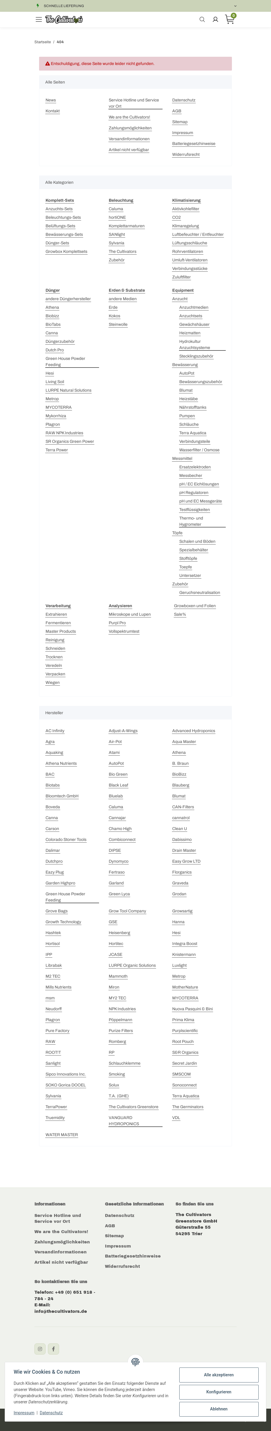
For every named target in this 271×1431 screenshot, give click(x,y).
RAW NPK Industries (64, 433)
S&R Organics (185, 1052)
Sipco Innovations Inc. (66, 1074)
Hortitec (116, 943)
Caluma (116, 209)
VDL (176, 1118)
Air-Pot (115, 741)
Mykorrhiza (56, 416)
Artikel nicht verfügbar (129, 150)
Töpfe (177, 533)
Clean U (179, 828)
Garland (116, 883)
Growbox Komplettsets (66, 251)
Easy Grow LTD (186, 861)
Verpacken (55, 674)
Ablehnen (218, 1409)
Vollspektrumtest (124, 631)
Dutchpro (54, 861)
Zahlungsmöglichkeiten (130, 128)
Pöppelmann (120, 1020)
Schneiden (55, 648)
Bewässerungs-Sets (64, 234)
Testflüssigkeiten (194, 509)
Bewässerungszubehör (200, 382)
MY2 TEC (117, 998)
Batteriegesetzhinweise (193, 143)
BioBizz (179, 774)
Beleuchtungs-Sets (63, 217)
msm (50, 998)
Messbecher (190, 475)
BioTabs (53, 324)
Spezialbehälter (193, 550)
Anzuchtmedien (193, 307)
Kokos (114, 316)
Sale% (180, 614)
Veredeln (54, 665)
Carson (52, 828)
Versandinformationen (129, 139)
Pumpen (187, 416)
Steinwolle (118, 324)
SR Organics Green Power (70, 441)
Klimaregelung (185, 226)
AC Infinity (55, 731)
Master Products (61, 631)
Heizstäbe (188, 399)
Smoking (117, 1074)
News (51, 100)
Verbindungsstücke (190, 268)
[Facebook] (53, 1349)
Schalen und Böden (197, 541)
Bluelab (116, 796)
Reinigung (55, 640)
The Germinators (187, 1107)
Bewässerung (185, 365)
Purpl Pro (117, 623)
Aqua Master (184, 741)
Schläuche (189, 424)
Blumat (186, 390)
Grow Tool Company (127, 911)
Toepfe (185, 567)
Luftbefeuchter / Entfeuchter (198, 234)
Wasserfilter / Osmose (199, 450)
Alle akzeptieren (218, 1374)
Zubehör (117, 260)
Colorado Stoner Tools (66, 839)
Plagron (53, 424)
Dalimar (53, 850)
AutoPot (186, 373)
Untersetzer (190, 575)
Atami (114, 752)
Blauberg (180, 785)
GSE (113, 922)
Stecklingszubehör (196, 356)
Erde (113, 307)
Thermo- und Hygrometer (191, 521)
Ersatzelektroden (195, 467)
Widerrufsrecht (186, 154)
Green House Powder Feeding (65, 361)
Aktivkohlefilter (185, 209)
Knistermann (184, 954)
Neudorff (54, 1009)
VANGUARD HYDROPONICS (124, 1121)
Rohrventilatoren (187, 251)
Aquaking (54, 752)
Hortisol (53, 943)
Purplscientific (185, 1030)
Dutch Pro (55, 350)
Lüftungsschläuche (189, 243)
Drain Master (184, 850)
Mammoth (118, 976)
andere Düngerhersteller (68, 299)
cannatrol (181, 818)
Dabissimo (182, 839)
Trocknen (54, 657)
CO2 (176, 217)
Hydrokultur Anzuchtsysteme (194, 344)
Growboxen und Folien (195, 606)
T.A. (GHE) (119, 1096)
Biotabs (53, 785)
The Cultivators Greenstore (133, 1107)
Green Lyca (119, 894)
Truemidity (55, 1118)
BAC (50, 774)
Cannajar (117, 818)
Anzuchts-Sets (59, 209)
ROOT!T (53, 1052)
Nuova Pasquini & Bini (192, 1009)
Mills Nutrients (58, 987)
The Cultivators (122, 251)
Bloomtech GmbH (62, 796)
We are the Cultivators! (129, 117)
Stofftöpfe (188, 558)
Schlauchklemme (124, 1063)
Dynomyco (118, 861)
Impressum (182, 133)
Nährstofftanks (192, 407)
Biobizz (52, 316)
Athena (52, 307)
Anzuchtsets (190, 316)
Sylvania (116, 243)
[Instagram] (40, 1349)
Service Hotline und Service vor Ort (134, 103)
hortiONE (117, 217)
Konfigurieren (217, 1392)
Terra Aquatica (192, 433)
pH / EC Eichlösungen (199, 484)
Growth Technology (63, 922)
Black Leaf (118, 785)
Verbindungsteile (194, 441)
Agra (50, 741)
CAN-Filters (183, 807)
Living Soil (55, 382)
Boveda (53, 807)
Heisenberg (119, 933)
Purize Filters (121, 1030)
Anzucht (180, 299)
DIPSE (115, 850)
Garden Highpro (60, 883)
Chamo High (120, 828)
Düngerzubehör (60, 341)
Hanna (178, 922)
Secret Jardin (184, 1063)
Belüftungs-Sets (60, 226)
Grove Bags (57, 911)
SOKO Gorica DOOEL (66, 1085)
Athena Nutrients (61, 763)
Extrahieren (56, 614)
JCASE (115, 954)
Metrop (52, 399)
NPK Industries (122, 1009)
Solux (114, 1085)
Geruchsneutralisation (199, 592)
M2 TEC (53, 976)
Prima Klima (183, 1020)
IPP (49, 954)
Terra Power (57, 450)
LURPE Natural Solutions (68, 390)
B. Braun (180, 763)
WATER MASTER (62, 1135)
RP (111, 1052)
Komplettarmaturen (127, 226)
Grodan (179, 894)
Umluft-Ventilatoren (190, 260)
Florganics (182, 872)
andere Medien (123, 299)
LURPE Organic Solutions (132, 965)
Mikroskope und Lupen (130, 614)
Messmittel (182, 458)
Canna (52, 333)
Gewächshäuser (194, 324)
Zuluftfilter (181, 277)
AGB (176, 111)
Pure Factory (57, 1030)
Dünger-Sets (57, 243)
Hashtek (53, 933)
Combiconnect (122, 839)
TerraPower (56, 1107)
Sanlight (53, 1063)
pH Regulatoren (193, 492)
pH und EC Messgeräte (200, 501)
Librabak (54, 965)
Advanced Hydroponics (193, 731)
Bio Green (118, 774)
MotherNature (185, 987)
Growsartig (182, 911)
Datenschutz (183, 100)
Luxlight (179, 965)
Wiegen (53, 682)
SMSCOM (181, 1074)
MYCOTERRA (59, 407)
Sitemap (180, 122)
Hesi (50, 373)
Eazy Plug (55, 872)
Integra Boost (184, 943)
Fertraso (117, 872)
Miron (114, 987)
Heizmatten (189, 333)
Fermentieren (58, 623)
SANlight (117, 234)
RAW (50, 1041)
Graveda (180, 883)
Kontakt (53, 111)
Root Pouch (183, 1041)
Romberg (117, 1041)
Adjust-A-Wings (123, 731)
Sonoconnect (184, 1085)
